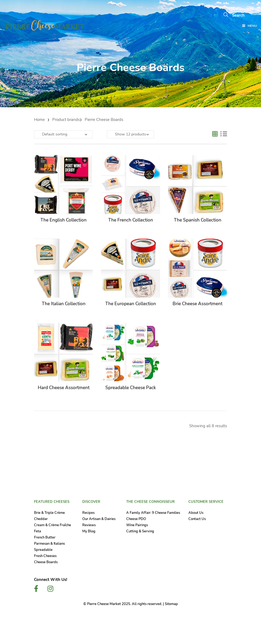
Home (39, 119)
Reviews (89, 525)
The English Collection (63, 220)
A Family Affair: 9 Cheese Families (153, 512)
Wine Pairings (137, 525)
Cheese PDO (136, 519)
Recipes (88, 512)
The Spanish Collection (197, 220)
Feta (37, 531)
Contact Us (197, 519)
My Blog (88, 531)
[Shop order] (63, 134)
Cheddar (41, 519)
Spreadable (43, 549)
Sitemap (171, 604)
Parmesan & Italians (49, 543)
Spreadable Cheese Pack (130, 388)
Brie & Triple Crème (49, 512)
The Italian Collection (63, 304)
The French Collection (130, 220)
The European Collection (130, 304)
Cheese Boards (46, 562)
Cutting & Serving (140, 531)
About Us (195, 512)
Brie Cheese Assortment (197, 304)
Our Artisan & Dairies (98, 519)
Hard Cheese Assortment (64, 388)
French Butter (44, 537)
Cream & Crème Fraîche (52, 525)
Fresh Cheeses (45, 556)
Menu (249, 26)
